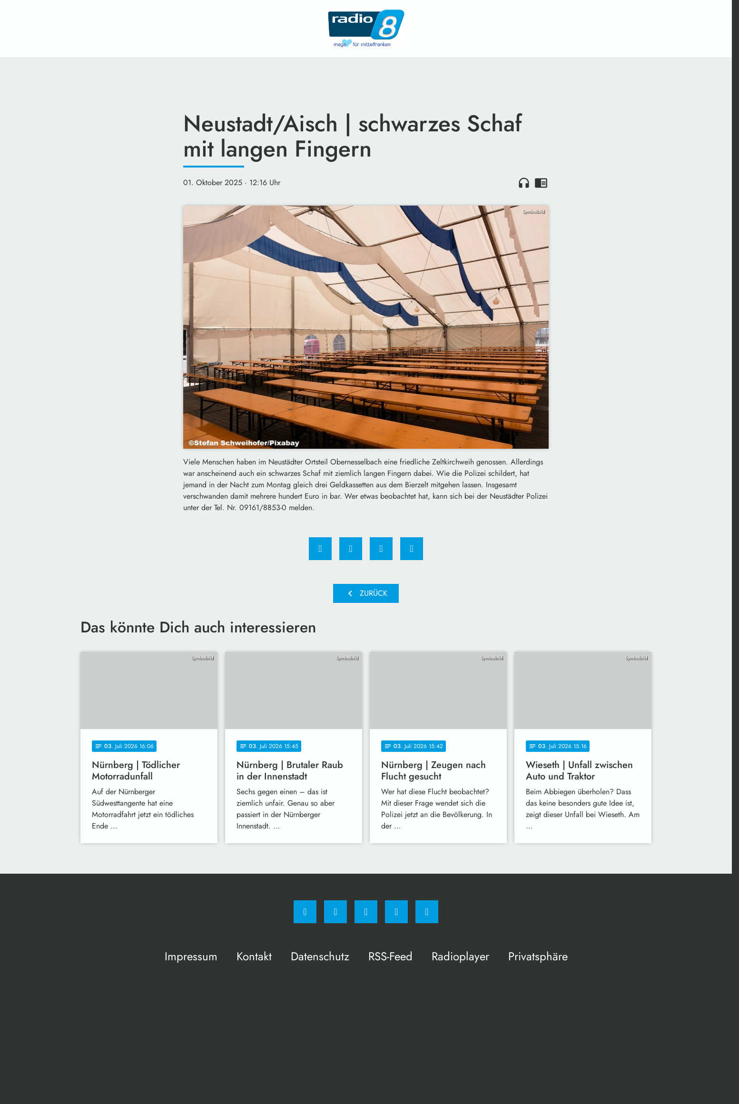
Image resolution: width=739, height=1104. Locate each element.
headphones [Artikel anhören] (524, 182)
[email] (426, 911)
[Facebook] (305, 911)
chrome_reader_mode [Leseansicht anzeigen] (541, 182)
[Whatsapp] (366, 911)
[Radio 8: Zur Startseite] (366, 29)
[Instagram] (335, 911)
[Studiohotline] (396, 911)
